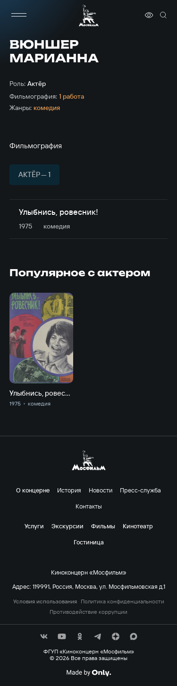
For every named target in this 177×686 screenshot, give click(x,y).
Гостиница (89, 542)
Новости (100, 490)
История (69, 490)
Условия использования (45, 601)
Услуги (34, 526)
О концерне (33, 490)
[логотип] (89, 15)
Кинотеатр (138, 526)
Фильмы (103, 526)
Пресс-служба (140, 490)
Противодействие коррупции (88, 612)
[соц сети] (44, 636)
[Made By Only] (88, 673)
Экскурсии (67, 526)
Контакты (89, 506)
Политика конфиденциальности (122, 601)
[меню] (18, 15)
